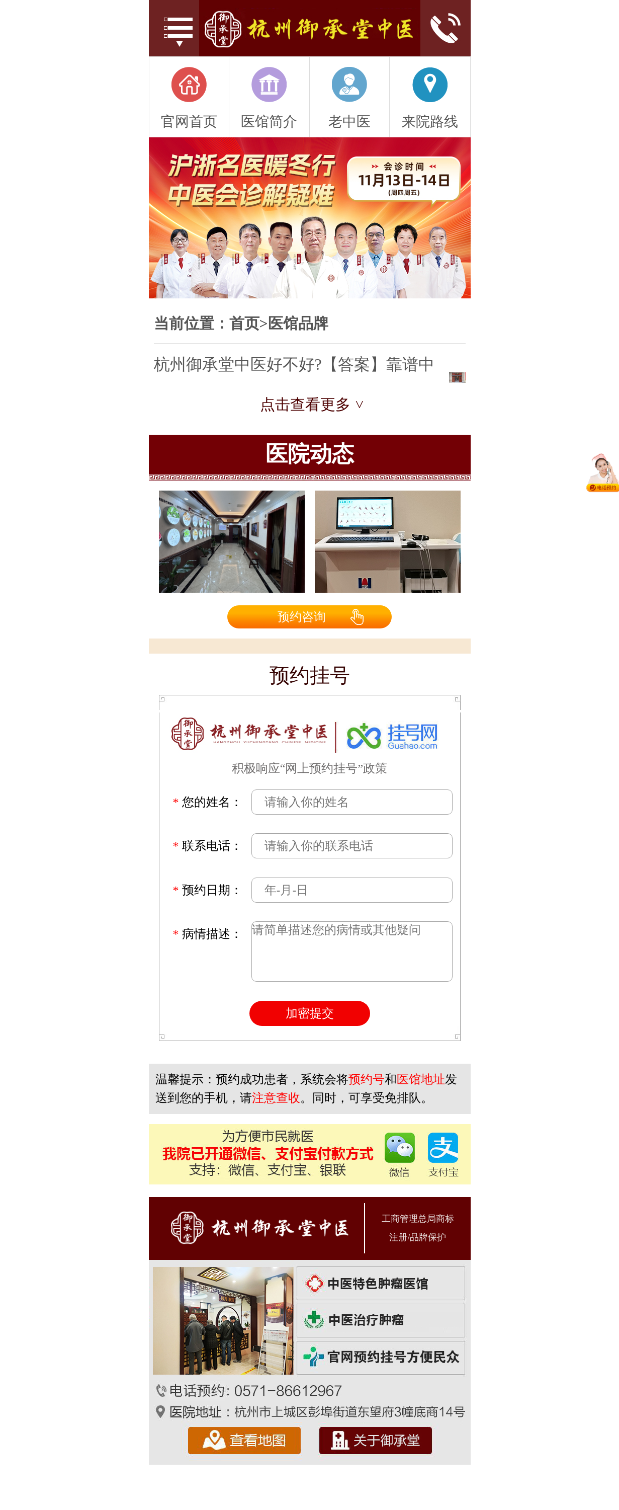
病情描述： (207, 933)
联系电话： (207, 845)
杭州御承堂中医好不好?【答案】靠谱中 (294, 364)
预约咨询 (302, 616)
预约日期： (207, 890)
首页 (244, 323)
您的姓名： (207, 802)
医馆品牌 (298, 323)
